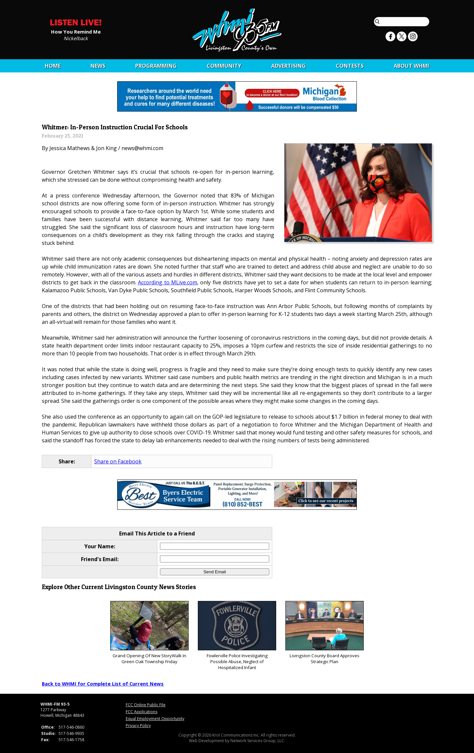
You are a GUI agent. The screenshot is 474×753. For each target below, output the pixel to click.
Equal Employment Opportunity (155, 718)
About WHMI (411, 65)
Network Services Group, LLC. (257, 740)
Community (224, 65)
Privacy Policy (138, 725)
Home (53, 65)
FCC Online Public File (146, 705)
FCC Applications (141, 711)
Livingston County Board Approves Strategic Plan (324, 632)
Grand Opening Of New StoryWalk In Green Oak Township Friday (149, 632)
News (98, 65)
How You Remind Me (76, 31)
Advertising (288, 65)
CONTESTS (350, 65)
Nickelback (76, 38)
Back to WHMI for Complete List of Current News (103, 683)
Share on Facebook (118, 461)
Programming (156, 65)
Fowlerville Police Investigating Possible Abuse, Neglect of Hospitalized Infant (237, 635)
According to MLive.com (167, 282)
